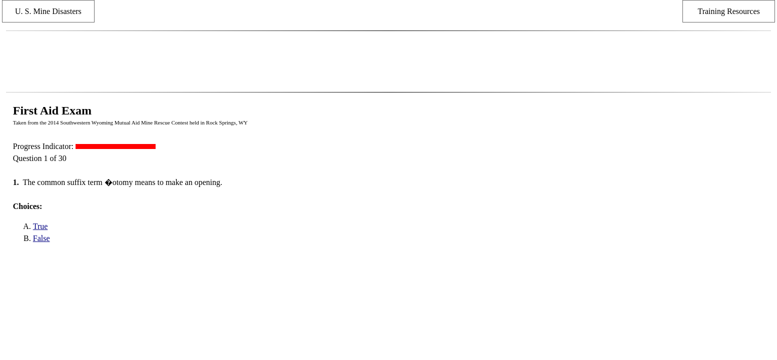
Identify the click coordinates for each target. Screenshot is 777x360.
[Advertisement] (388, 61)
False (41, 238)
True (40, 226)
